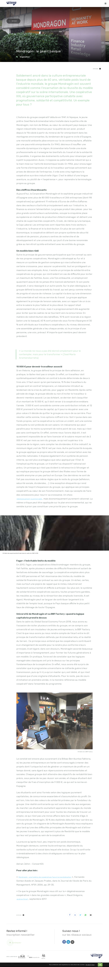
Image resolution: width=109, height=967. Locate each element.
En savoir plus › (90, 965)
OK (100, 965)
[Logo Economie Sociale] (11, 3)
